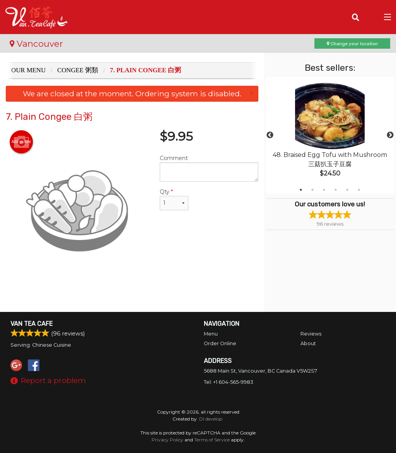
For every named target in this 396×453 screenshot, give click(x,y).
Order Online (220, 343)
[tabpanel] (330, 135)
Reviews (310, 334)
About (308, 343)
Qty (174, 199)
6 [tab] (359, 190)
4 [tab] (336, 190)
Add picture (21, 141)
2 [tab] (312, 190)
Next (390, 135)
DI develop (210, 419)
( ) (371, 17)
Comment (209, 168)
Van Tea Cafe (31, 323)
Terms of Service (212, 440)
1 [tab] (301, 190)
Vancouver (36, 43)
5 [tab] (347, 190)
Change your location (352, 43)
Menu (211, 334)
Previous (270, 135)
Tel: (228, 382)
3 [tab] (324, 190)
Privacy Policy (167, 440)
